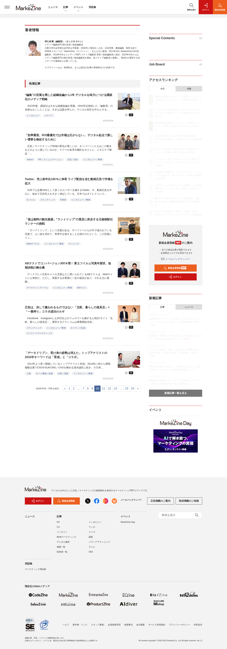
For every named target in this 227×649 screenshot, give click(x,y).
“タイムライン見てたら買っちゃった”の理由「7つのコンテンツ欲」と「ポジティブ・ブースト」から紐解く (178, 162)
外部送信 (198, 624)
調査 (91, 539)
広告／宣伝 (72, 159)
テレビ (92, 549)
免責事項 (128, 624)
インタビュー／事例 (92, 159)
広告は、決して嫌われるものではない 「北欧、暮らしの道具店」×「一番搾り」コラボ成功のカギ (67, 309)
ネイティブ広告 (78, 328)
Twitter (63, 200)
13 (115, 388)
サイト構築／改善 (44, 373)
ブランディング (47, 200)
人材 (29, 373)
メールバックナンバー (175, 259)
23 (126, 388)
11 (103, 388)
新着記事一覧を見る (175, 393)
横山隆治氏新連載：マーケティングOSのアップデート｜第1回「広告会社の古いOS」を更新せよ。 (177, 126)
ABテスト (81, 287)
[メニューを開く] (7, 7)
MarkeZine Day (128, 524)
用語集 (92, 7)
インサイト (62, 534)
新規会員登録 (174, 268)
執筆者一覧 (62, 554)
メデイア (48, 115)
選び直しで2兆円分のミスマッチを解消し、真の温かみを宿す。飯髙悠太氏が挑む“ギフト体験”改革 (178, 201)
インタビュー (33, 115)
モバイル (31, 200)
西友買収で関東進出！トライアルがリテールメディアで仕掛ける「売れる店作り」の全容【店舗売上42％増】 (178, 175)
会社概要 (140, 624)
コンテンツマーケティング (39, 333)
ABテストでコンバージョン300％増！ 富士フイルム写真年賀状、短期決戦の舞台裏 (68, 265)
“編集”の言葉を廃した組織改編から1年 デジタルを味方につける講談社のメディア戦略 (68, 97)
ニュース (53, 7)
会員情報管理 (114, 624)
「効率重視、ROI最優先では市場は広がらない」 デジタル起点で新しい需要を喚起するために (69, 137)
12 (109, 388)
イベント (78, 7)
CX (58, 529)
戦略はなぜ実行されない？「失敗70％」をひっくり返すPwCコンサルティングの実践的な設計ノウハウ (178, 99)
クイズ (92, 534)
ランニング (73, 244)
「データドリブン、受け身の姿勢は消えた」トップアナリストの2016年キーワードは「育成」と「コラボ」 (66, 355)
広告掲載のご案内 (160, 503)
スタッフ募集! (97, 624)
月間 (189, 89)
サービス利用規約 (156, 624)
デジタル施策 (63, 544)
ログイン (175, 277)
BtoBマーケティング (66, 539)
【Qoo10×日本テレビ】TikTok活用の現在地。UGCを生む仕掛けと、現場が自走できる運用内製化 (178, 139)
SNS (91, 554)
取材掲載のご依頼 (189, 503)
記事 (65, 7)
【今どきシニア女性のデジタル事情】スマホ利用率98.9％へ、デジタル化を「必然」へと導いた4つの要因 (178, 188)
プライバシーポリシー (179, 624)
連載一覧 (61, 549)
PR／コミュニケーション (50, 159)
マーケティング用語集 (35, 571)
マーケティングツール (37, 287)
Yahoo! (30, 159)
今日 (162, 89)
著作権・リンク (80, 624)
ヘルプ (66, 624)
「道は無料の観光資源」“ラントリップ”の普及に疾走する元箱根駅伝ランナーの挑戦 (69, 221)
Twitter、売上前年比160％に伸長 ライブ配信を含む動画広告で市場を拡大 (69, 181)
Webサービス (33, 244)
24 (132, 388)
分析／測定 (63, 373)
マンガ (92, 529)
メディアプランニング (99, 544)
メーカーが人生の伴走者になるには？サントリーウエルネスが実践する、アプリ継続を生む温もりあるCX (178, 112)
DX (58, 524)
